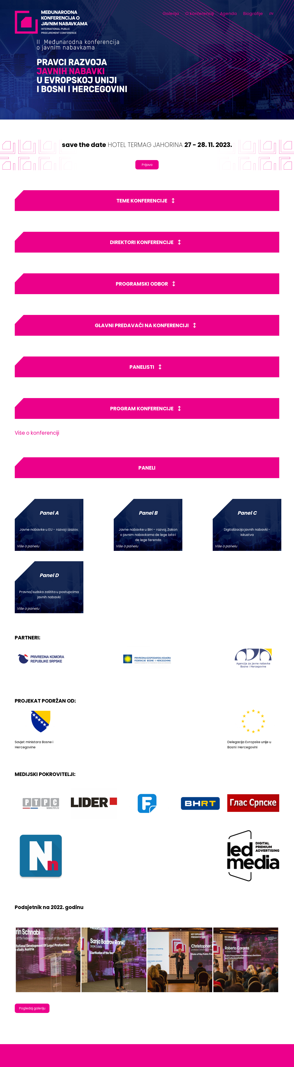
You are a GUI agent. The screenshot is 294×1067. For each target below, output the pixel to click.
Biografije (253, 13)
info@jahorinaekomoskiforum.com (251, 1028)
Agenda (228, 13)
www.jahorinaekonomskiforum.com (252, 1033)
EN (271, 13)
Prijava (147, 164)
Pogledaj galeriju (32, 946)
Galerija (171, 13)
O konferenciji (199, 13)
